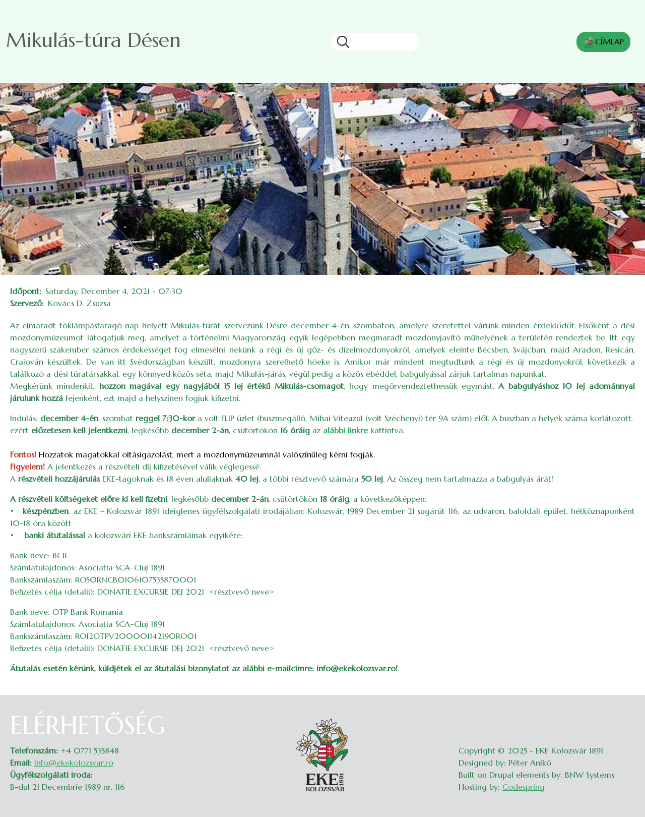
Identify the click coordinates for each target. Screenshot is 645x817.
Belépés (625, 717)
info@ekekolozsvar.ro (73, 762)
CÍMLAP (603, 42)
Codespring (523, 787)
